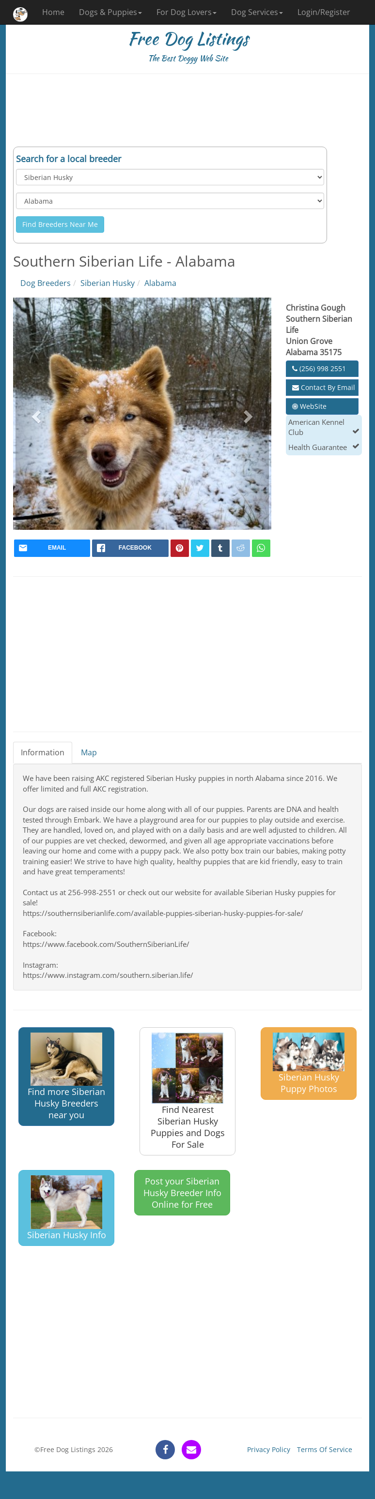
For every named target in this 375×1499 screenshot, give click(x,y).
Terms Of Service (324, 1449)
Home (53, 12)
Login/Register (323, 12)
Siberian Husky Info (66, 1208)
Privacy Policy (268, 1449)
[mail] (52, 548)
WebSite (309, 406)
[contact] (191, 1449)
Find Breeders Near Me (60, 224)
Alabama (160, 283)
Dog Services (257, 12)
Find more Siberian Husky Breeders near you (66, 1077)
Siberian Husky (107, 283)
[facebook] (130, 548)
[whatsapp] (261, 548)
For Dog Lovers (186, 12)
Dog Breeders (45, 283)
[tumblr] (220, 548)
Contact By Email (323, 387)
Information (42, 752)
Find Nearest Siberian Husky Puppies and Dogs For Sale (188, 1092)
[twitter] (200, 548)
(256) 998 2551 (319, 368)
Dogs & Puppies (110, 12)
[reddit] (241, 548)
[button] (35, 414)
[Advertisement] (187, 110)
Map (89, 752)
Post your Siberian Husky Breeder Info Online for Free (182, 1192)
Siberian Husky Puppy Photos (308, 1063)
